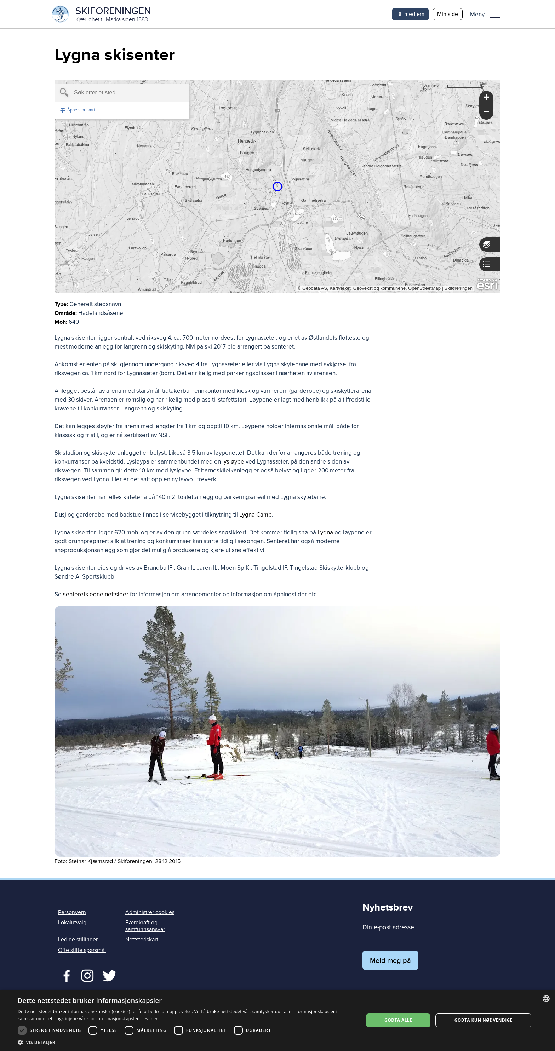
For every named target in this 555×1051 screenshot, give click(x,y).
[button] (488, 14)
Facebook (65, 975)
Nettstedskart (141, 939)
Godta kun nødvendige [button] (483, 1020)
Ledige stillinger (78, 939)
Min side (447, 14)
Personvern (72, 912)
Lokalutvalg (72, 922)
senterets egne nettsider (95, 594)
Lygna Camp (255, 514)
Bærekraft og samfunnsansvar (145, 926)
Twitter (87, 975)
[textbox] (110, 93)
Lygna (325, 532)
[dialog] (277, 1020)
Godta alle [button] (398, 1020)
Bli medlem (410, 14)
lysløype (233, 461)
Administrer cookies (149, 912)
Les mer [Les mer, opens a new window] (149, 1019)
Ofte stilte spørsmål (82, 950)
